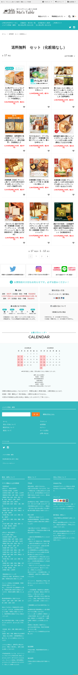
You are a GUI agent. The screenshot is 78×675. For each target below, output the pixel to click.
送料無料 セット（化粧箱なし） (18, 34)
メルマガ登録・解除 (9, 25)
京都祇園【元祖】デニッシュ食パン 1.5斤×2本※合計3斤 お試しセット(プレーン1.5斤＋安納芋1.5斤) (14, 182)
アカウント (47, 2)
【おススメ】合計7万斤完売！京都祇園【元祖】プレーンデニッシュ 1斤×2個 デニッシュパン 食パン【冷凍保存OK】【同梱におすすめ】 (14, 228)
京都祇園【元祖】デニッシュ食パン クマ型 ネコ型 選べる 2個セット (39, 181)
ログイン (59, 2)
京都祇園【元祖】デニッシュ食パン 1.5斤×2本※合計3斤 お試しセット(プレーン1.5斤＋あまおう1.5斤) (64, 182)
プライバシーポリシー (9, 459)
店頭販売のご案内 (44, 23)
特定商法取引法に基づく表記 (11, 456)
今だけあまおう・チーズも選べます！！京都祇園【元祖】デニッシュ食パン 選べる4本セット (39, 138)
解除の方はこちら (48, 413)
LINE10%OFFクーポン (10, 23)
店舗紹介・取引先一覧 (28, 23)
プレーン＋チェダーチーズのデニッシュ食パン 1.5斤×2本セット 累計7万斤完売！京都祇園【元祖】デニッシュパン (39, 227)
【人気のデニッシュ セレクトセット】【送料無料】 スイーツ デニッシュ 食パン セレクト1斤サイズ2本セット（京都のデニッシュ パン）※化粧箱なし (14, 92)
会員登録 (71, 2)
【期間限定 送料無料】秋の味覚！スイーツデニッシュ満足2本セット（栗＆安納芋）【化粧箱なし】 (14, 138)
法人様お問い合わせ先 (43, 25)
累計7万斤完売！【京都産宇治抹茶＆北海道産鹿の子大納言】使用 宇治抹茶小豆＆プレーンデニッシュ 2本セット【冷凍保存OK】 (63, 227)
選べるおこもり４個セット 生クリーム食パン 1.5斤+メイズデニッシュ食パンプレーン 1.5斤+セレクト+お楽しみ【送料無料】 (64, 91)
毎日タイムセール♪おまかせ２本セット (39, 88)
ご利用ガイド (57, 23)
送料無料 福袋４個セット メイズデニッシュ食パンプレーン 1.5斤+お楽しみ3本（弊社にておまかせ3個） (63, 138)
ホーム (4, 34)
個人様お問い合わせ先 (25, 25)
